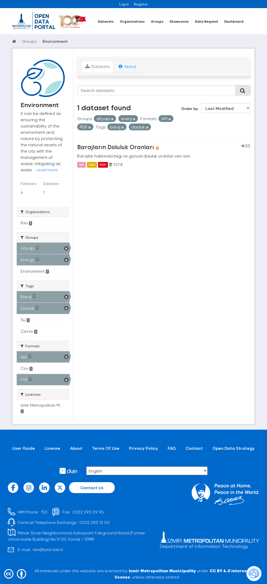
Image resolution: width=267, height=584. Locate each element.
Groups (157, 21)
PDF (103, 164)
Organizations (132, 21)
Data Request (206, 21)
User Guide (23, 448)
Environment (55, 41)
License (52, 448)
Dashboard (234, 21)
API (81, 164)
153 (44, 512)
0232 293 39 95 (88, 512)
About (127, 66)
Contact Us (92, 487)
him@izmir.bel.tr (48, 549)
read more (47, 169)
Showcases (179, 21)
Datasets (106, 21)
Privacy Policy (143, 448)
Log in (124, 4)
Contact (194, 448)
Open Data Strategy (234, 448)
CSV (92, 164)
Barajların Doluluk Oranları (115, 147)
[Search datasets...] (156, 90)
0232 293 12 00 (95, 522)
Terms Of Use (105, 448)
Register (141, 4)
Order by (189, 108)
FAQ (172, 448)
